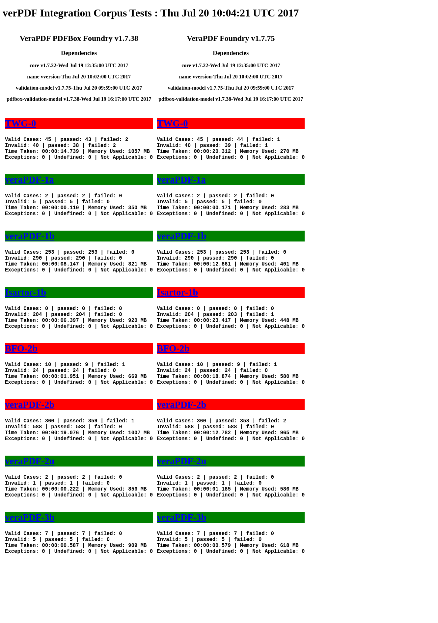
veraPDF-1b (29, 249)
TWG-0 (20, 123)
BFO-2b (21, 374)
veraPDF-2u (29, 500)
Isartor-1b (25, 312)
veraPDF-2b (29, 437)
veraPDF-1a (29, 186)
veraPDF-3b (29, 563)
